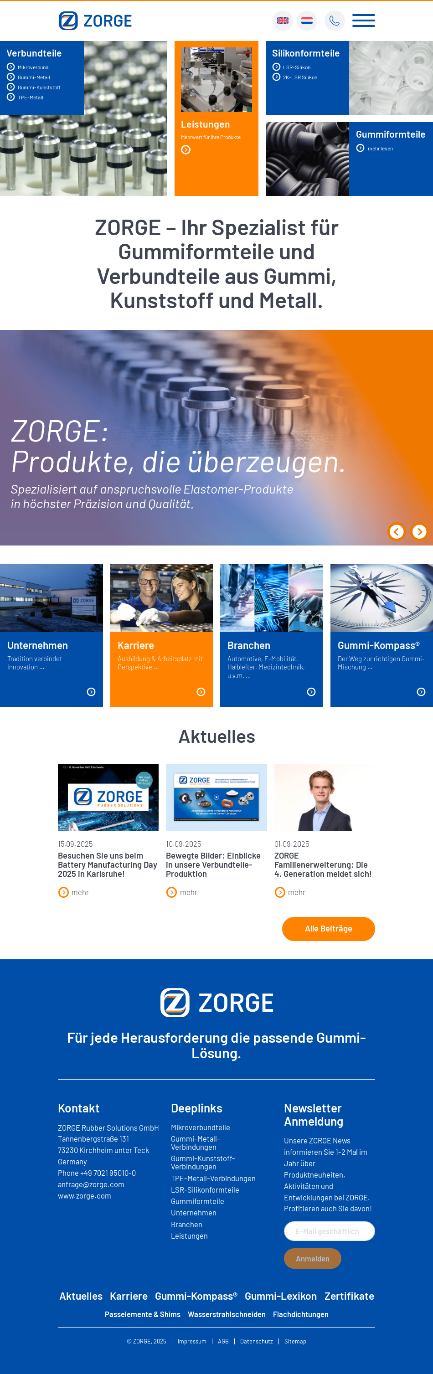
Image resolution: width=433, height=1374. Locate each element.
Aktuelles (81, 1295)
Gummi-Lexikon (281, 1295)
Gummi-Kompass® (196, 1295)
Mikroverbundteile (200, 1127)
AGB (223, 1341)
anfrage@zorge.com (91, 1184)
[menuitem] (283, 20)
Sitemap (295, 1341)
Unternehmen (193, 1212)
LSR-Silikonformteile (205, 1189)
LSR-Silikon (291, 66)
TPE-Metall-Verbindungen (213, 1178)
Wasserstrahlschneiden (227, 1313)
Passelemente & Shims (142, 1313)
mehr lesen (374, 148)
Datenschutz (256, 1341)
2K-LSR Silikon (294, 76)
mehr (73, 891)
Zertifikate (349, 1295)
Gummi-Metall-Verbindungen (195, 1142)
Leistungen (211, 136)
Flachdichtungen (301, 1313)
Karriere (129, 1295)
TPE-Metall (24, 97)
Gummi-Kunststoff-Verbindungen (203, 1162)
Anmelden (313, 1258)
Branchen (186, 1224)
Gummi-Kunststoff (33, 86)
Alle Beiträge (328, 928)
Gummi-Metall (28, 76)
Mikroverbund (27, 66)
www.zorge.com (84, 1195)
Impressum (192, 1341)
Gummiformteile (197, 1200)
